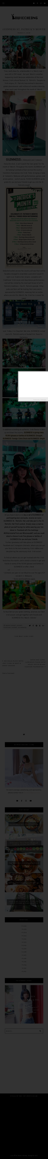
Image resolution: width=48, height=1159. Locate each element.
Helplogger (43, 399)
